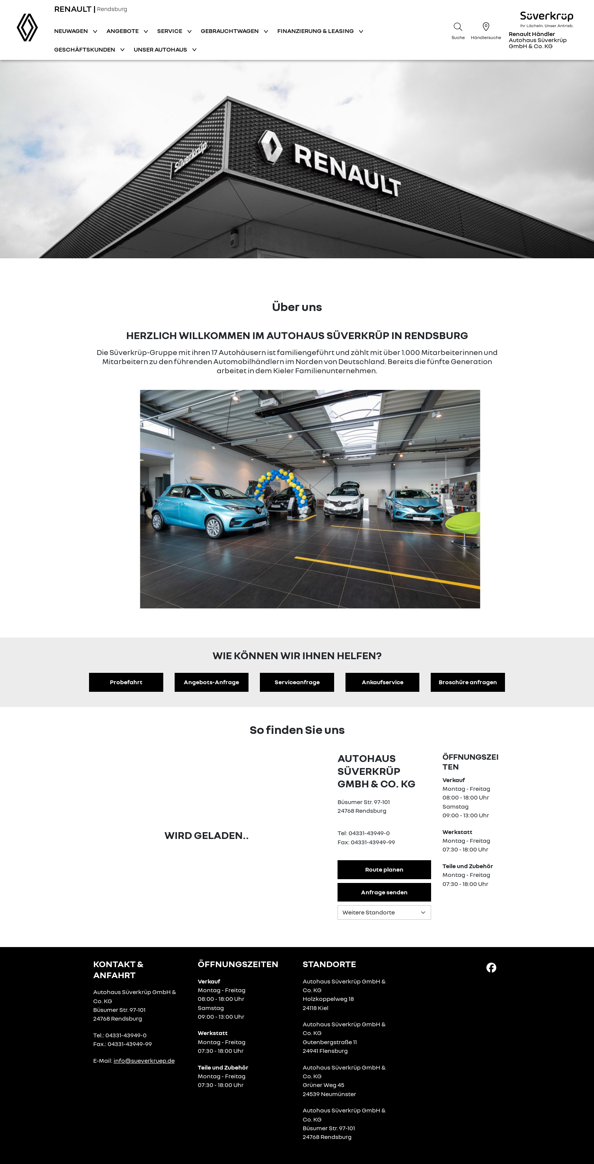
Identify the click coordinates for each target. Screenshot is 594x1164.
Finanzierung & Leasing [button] (316, 31)
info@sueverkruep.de (144, 1060)
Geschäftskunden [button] (85, 49)
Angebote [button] (123, 31)
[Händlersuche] (486, 30)
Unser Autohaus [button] (161, 49)
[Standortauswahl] (384, 912)
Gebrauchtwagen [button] (230, 31)
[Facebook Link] (491, 967)
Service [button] (170, 31)
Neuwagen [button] (71, 31)
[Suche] (458, 30)
